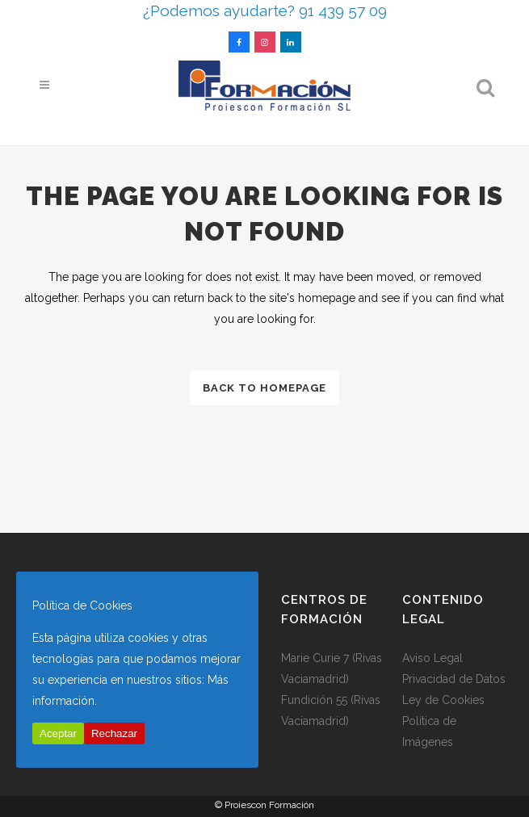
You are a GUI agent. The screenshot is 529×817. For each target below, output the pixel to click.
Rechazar (114, 733)
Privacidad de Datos (454, 678)
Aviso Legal (432, 658)
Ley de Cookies (443, 699)
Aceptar (58, 733)
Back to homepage (264, 388)
